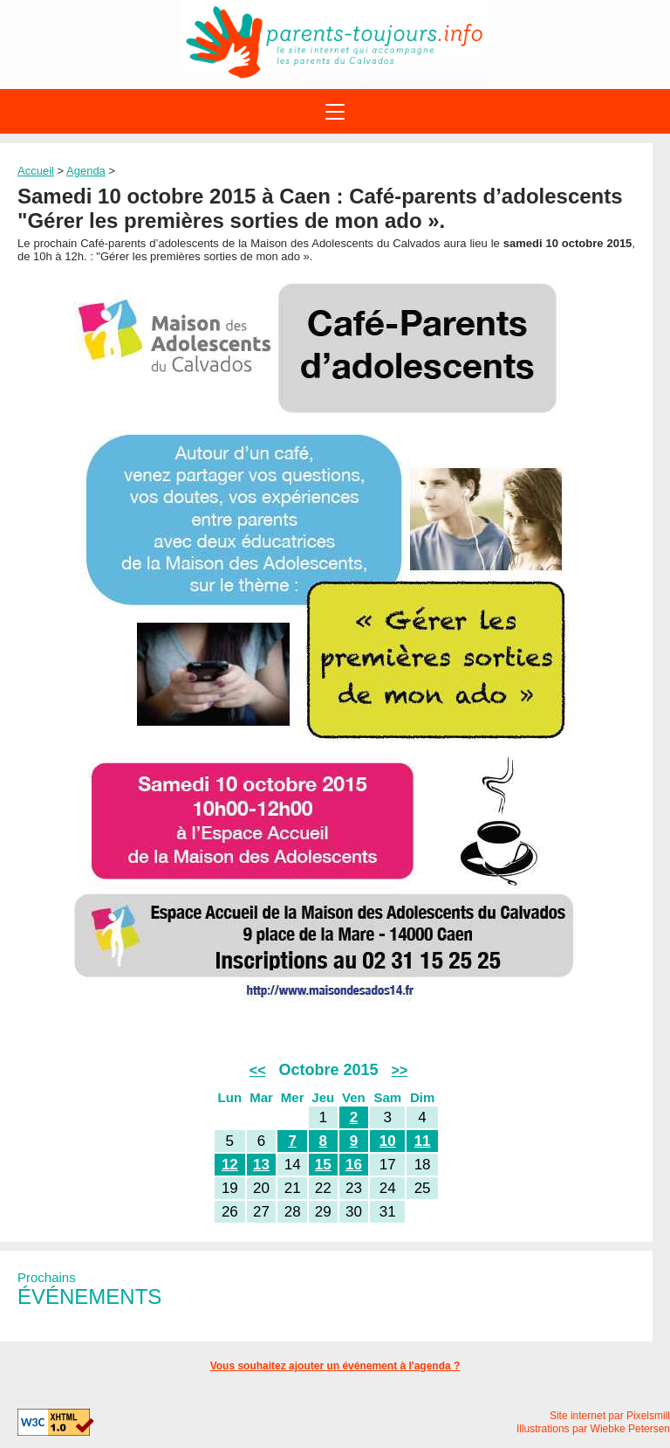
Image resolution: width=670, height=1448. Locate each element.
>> (400, 1070)
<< (258, 1070)
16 (353, 1164)
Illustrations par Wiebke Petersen (593, 1429)
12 (230, 1164)
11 (422, 1141)
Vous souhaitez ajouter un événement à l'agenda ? (335, 1366)
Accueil (35, 170)
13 (261, 1164)
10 (387, 1141)
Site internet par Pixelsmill (610, 1416)
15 (323, 1164)
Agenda (86, 170)
